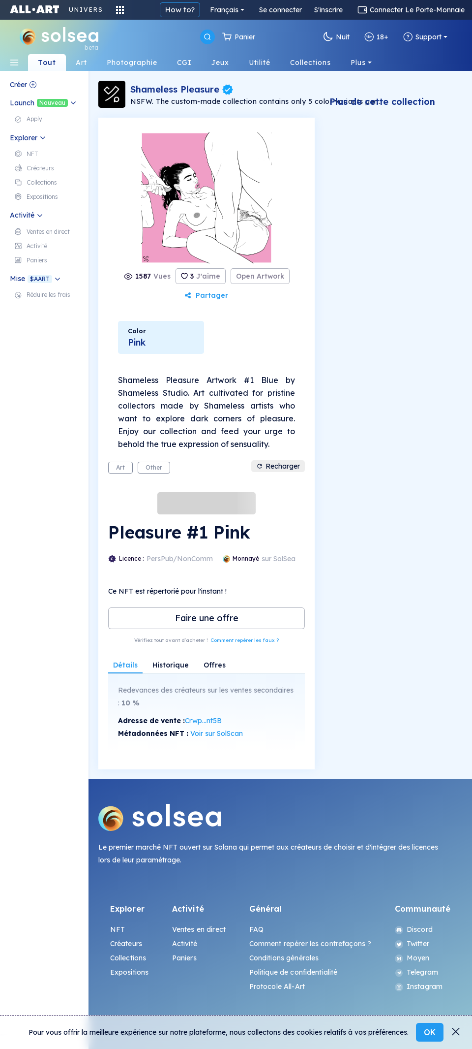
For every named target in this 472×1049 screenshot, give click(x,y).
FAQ (256, 929)
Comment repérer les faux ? (244, 640)
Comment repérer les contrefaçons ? (310, 943)
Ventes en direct (199, 929)
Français (224, 9)
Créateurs (126, 943)
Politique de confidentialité (293, 972)
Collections (128, 958)
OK (430, 1032)
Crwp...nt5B (203, 720)
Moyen (412, 958)
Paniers (184, 958)
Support (422, 37)
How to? (180, 9)
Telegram (416, 972)
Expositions (129, 972)
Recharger (278, 466)
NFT (117, 929)
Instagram (418, 986)
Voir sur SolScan (216, 733)
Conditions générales (284, 958)
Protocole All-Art (277, 986)
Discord (414, 929)
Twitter (412, 944)
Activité (184, 943)
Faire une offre (206, 618)
